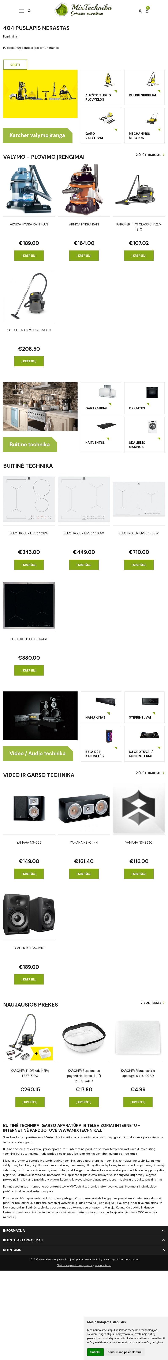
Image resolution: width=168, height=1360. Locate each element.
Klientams (12, 1250)
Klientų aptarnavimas (23, 1240)
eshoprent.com (103, 1265)
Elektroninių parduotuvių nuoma (75, 1265)
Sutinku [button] (95, 1352)
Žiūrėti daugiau (148, 155)
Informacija (14, 1231)
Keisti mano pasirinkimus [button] (124, 1352)
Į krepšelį (29, 255)
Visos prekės (151, 1003)
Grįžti (15, 65)
